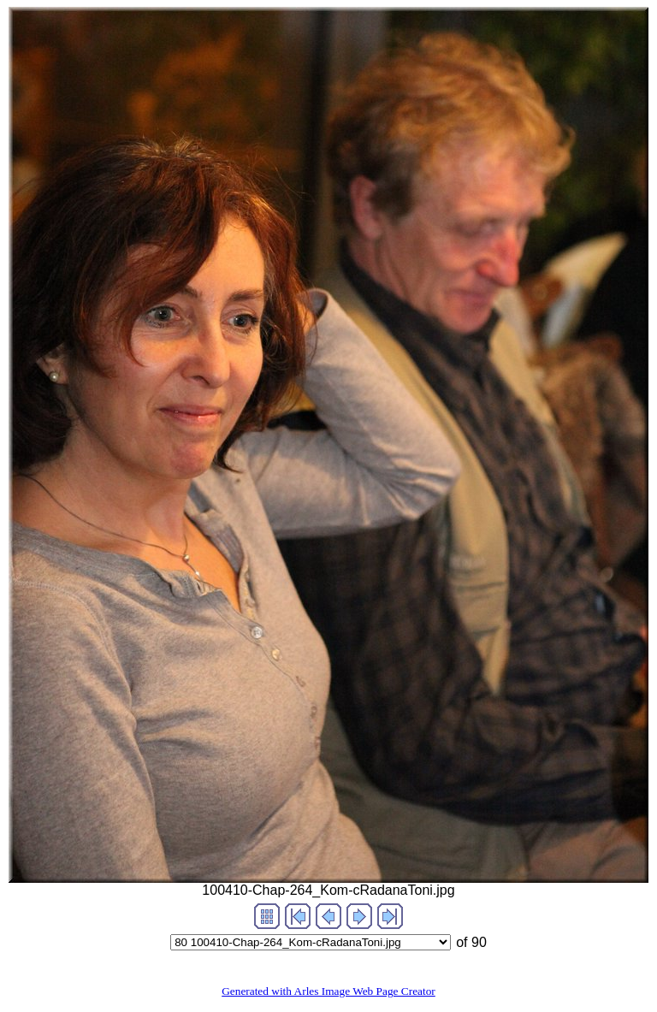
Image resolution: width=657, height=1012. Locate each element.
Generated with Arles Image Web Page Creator (328, 991)
